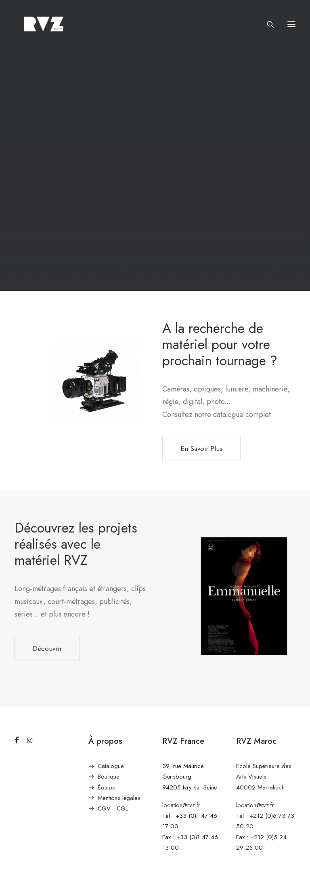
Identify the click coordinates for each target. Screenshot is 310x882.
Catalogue (111, 766)
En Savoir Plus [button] (201, 448)
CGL (122, 808)
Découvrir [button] (47, 648)
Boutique (108, 776)
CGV (104, 808)
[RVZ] (44, 24)
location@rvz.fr (181, 805)
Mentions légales (119, 798)
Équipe (106, 787)
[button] (291, 24)
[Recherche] (267, 24)
